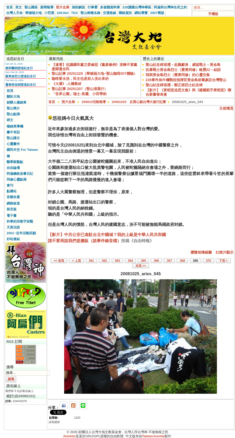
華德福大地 (33, 13)
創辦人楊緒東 (16, 102)
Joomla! (69, 436)
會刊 (10, 185)
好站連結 (13, 239)
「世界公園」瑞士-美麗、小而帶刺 (79, 94)
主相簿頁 (226, 108)
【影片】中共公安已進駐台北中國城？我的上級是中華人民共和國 (107, 234)
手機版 (213, 14)
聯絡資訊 (125, 13)
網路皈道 (13, 203)
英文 (18, 7)
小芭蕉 (49, 13)
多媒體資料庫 (110, 7)
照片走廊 (62, 7)
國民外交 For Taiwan (22, 150)
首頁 (9, 7)
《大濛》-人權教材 (66, 84)
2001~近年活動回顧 (21, 233)
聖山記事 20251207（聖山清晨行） (80, 89)
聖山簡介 (13, 108)
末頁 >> (140, 266)
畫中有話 (13, 132)
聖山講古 (13, 138)
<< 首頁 (59, 260)
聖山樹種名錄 (90, 13)
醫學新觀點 (15, 162)
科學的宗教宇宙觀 (20, 221)
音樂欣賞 (13, 197)
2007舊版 (157, 13)
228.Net (62, 13)
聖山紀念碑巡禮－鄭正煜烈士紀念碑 (174, 85)
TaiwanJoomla (153, 436)
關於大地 (13, 96)
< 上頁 (76, 260)
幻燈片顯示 (224, 252)
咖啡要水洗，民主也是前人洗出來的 (80, 79)
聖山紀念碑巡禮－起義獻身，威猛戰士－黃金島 (183, 65)
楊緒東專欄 (15, 126)
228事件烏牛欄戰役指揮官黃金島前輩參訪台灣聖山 (186, 80)
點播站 (12, 191)
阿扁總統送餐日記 (20, 174)
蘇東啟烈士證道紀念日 (20, 76)
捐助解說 (78, 7)
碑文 (10, 120)
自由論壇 (13, 168)
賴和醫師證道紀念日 (19, 68)
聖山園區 (31, 7)
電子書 (12, 215)
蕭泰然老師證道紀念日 (20, 84)
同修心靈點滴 (16, 179)
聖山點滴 (13, 114)
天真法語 (13, 227)
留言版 (12, 209)
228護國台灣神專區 (136, 7)
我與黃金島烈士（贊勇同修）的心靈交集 (178, 75)
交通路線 (109, 13)
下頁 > (223, 260)
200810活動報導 (94, 102)
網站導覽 (141, 13)
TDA (74, 13)
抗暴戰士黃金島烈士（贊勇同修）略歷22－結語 (183, 70)
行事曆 (93, 7)
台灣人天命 (14, 13)
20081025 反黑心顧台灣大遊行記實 (139, 102)
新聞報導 (46, 7)
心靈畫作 (13, 144)
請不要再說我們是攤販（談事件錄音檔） (84, 241)
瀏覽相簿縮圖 (201, 252)
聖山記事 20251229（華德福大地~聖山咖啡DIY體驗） (94, 73)
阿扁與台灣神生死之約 (170, 7)
